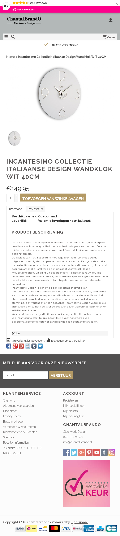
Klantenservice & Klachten (20, 432)
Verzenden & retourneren (19, 427)
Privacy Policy (12, 416)
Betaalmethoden (13, 421)
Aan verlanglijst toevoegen (25, 340)
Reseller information (16, 442)
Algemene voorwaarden (18, 405)
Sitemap (8, 437)
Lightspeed (79, 522)
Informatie (15, 209)
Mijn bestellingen (74, 405)
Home (10, 56)
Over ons (9, 400)
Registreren (70, 400)
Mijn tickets (70, 411)
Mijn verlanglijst (73, 416)
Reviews (35, 209)
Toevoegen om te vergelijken (66, 340)
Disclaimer (10, 411)
